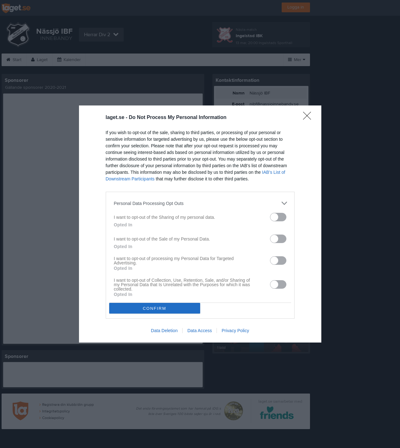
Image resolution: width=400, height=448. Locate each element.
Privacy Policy (235, 330)
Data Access (199, 330)
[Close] (309, 118)
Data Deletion (164, 330)
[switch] (278, 217)
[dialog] (200, 224)
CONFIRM (154, 308)
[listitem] (200, 203)
